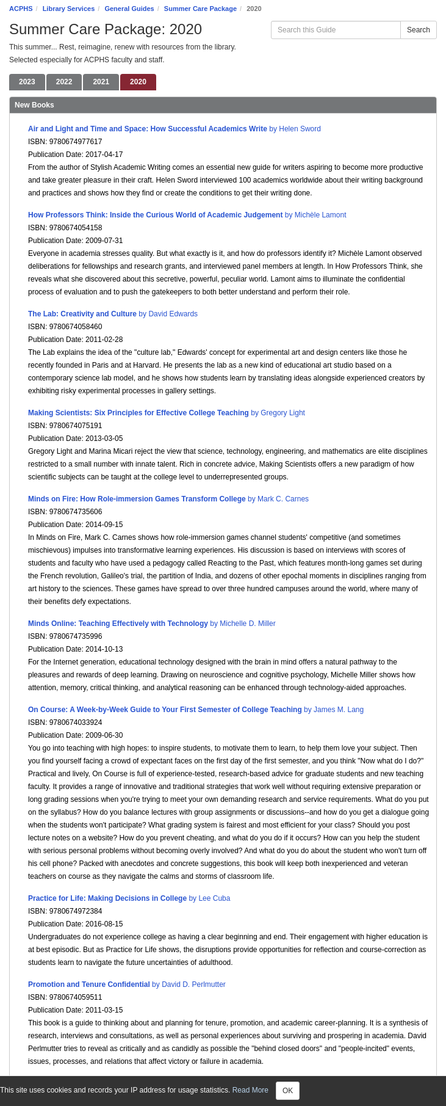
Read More (250, 1090)
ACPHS (21, 8)
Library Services (69, 8)
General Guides (129, 8)
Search (418, 30)
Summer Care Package (200, 8)
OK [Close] (287, 1090)
